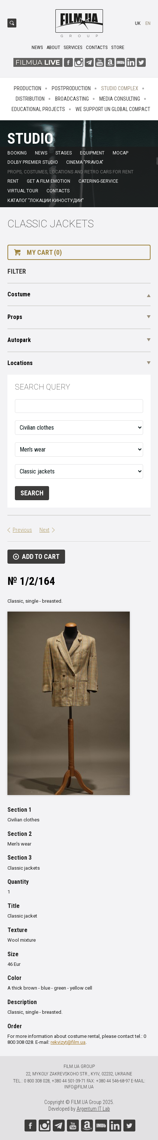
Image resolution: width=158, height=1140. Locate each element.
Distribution (30, 99)
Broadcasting (72, 99)
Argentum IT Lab (93, 1109)
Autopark (19, 339)
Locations (20, 363)
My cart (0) (44, 252)
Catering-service (98, 181)
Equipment (92, 153)
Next (44, 530)
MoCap (120, 153)
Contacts (97, 47)
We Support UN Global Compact (112, 109)
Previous (22, 530)
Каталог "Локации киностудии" (45, 200)
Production (27, 88)
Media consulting (119, 99)
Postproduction (71, 88)
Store (117, 47)
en (148, 23)
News (37, 47)
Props (14, 316)
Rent (13, 181)
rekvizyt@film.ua (68, 1042)
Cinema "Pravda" (84, 162)
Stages (63, 153)
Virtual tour (22, 190)
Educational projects (38, 109)
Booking (17, 153)
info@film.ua (79, 1086)
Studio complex (119, 88)
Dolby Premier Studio (32, 162)
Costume (18, 294)
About (53, 47)
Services (73, 47)
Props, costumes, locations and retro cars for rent (70, 172)
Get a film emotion (48, 181)
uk (138, 23)
